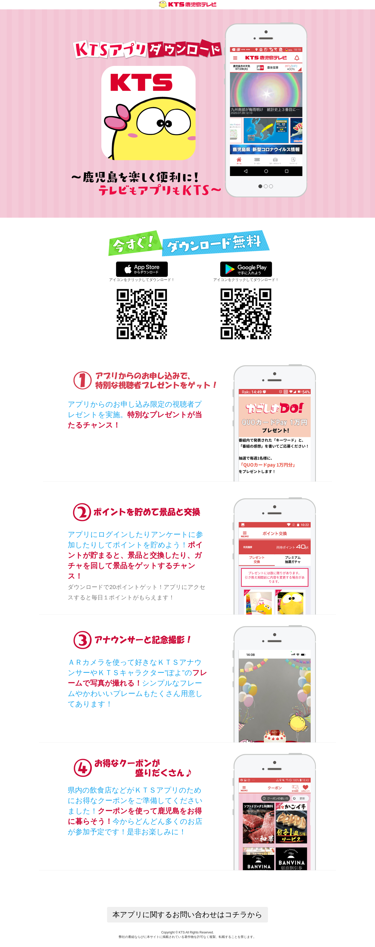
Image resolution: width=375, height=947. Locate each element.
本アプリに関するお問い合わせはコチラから (187, 915)
